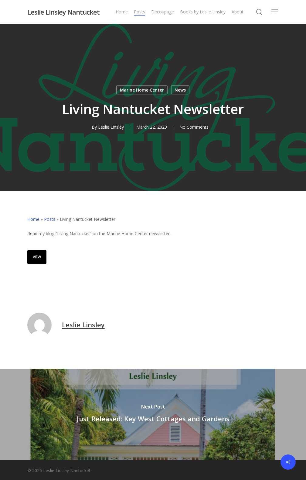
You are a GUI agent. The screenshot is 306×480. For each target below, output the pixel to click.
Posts (49, 219)
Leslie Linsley (111, 127)
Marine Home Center (142, 90)
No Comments (194, 127)
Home (33, 219)
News (180, 90)
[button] (275, 12)
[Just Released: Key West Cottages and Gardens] (153, 414)
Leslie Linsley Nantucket (63, 12)
